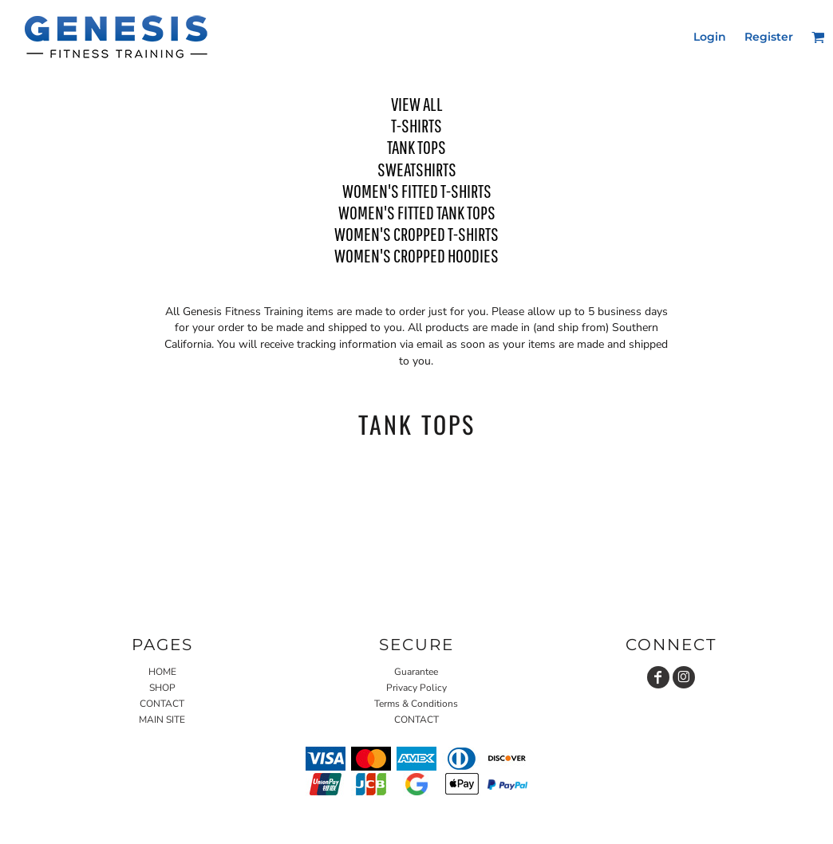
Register (768, 37)
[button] (818, 37)
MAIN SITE (162, 719)
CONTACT (162, 703)
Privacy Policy (416, 687)
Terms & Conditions (416, 703)
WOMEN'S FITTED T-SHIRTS (417, 190)
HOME (162, 671)
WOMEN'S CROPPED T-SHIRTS (416, 234)
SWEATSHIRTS (416, 169)
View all (417, 104)
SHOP (162, 687)
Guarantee (416, 671)
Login (709, 37)
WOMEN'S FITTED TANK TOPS (416, 212)
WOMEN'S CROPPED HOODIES (416, 255)
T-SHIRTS (416, 125)
